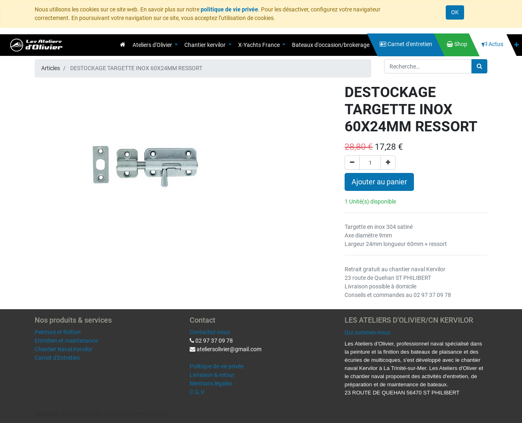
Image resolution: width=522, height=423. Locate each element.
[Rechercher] (479, 66)
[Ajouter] (388, 162)
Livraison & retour (212, 375)
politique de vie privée (229, 9)
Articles (50, 68)
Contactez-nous (210, 332)
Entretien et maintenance (66, 340)
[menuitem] (122, 44)
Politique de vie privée (216, 366)
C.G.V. (197, 392)
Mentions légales (211, 383)
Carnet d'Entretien (57, 357)
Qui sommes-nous (367, 332)
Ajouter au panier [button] (379, 182)
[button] (516, 45)
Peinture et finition (58, 332)
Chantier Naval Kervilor (64, 349)
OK (455, 12)
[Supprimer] (352, 162)
